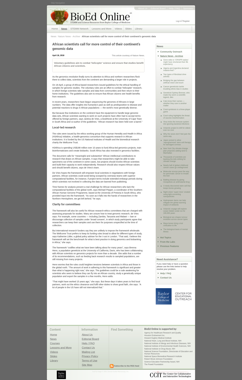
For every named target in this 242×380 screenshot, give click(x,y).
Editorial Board (158, 8)
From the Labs (167, 242)
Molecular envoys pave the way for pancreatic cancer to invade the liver (176, 173)
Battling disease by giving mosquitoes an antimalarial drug (176, 181)
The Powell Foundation (153, 364)
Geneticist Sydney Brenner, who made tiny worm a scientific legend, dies (176, 95)
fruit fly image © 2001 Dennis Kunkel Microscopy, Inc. (110, 371)
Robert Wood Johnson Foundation (158, 359)
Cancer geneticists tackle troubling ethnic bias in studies (175, 88)
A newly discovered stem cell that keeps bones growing (177, 187)
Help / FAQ (174, 8)
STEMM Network (79, 28)
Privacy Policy (90, 356)
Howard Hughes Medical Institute (157, 338)
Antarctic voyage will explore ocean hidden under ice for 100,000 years (175, 211)
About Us (143, 8)
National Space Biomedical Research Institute (163, 356)
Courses (55, 343)
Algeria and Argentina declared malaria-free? (176, 69)
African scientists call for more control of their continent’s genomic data (119, 36)
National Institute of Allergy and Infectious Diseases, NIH (167, 343)
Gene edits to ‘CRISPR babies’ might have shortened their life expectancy (176, 62)
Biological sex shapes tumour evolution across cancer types (175, 218)
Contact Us (166, 277)
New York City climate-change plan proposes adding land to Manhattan (175, 150)
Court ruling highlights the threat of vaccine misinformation (176, 117)
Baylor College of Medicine (164, 296)
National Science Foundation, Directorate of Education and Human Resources (168, 352)
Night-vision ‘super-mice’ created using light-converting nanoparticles (176, 194)
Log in (178, 21)
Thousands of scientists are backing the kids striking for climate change (174, 159)
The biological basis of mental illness (175, 230)
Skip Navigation (58, 3)
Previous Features (169, 246)
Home (55, 28)
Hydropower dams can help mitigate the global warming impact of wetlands (174, 202)
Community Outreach (171, 51)
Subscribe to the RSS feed (126, 366)
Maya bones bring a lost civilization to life (173, 224)
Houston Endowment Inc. (154, 335)
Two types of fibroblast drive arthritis (174, 75)
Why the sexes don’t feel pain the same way (177, 135)
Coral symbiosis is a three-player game (176, 110)
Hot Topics (165, 237)
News (64, 28)
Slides (128, 28)
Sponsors (188, 8)
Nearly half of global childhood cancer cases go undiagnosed (175, 166)
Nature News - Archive (69, 36)
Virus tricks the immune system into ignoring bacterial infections (176, 123)
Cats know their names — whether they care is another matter (175, 103)
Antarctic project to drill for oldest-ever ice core (177, 129)
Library (138, 28)
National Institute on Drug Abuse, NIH (159, 349)
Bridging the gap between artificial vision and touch (173, 81)
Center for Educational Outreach (183, 296)
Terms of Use (89, 360)
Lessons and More (101, 28)
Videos (118, 28)
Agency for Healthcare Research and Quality (162, 333)
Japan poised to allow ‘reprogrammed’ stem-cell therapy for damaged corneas (177, 142)
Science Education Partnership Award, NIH (161, 362)
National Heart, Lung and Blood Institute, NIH (162, 341)
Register (186, 21)
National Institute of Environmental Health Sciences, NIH (167, 346)
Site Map (87, 364)
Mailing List (88, 352)
